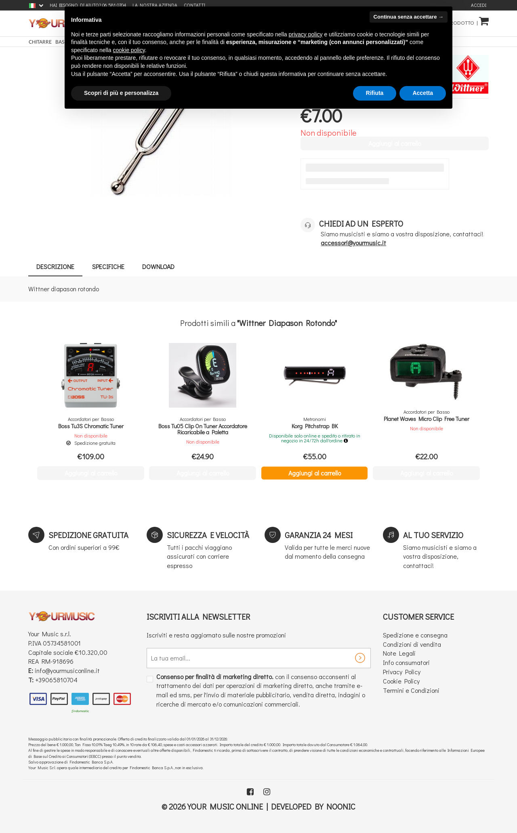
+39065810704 (56, 679)
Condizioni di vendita (412, 644)
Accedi (478, 5)
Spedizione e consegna (415, 635)
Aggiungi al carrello (314, 473)
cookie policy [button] (129, 50)
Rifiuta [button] (375, 93)
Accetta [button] (422, 93)
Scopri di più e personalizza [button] (121, 93)
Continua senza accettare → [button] (408, 17)
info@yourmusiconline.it (67, 670)
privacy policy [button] (306, 34)
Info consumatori (406, 662)
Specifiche (108, 266)
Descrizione (55, 266)
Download (158, 266)
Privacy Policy (401, 671)
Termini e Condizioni (411, 690)
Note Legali (399, 653)
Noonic (340, 806)
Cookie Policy (401, 681)
